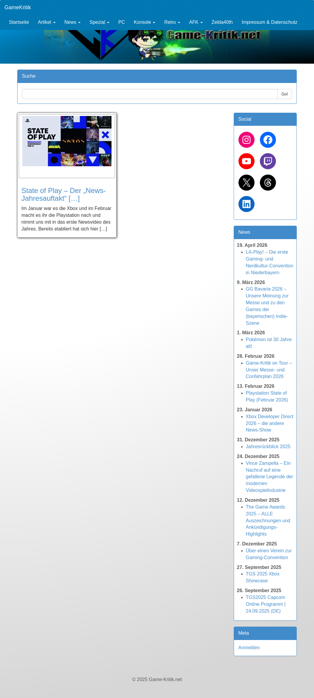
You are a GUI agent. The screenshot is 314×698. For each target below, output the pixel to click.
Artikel (47, 22)
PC (121, 22)
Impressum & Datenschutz (270, 22)
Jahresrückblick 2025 (268, 446)
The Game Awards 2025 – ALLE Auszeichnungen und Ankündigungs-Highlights (268, 520)
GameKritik (17, 7)
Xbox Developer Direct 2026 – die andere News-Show (269, 423)
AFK (196, 22)
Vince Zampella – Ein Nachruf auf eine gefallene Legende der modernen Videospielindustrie (269, 477)
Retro (172, 22)
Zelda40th (222, 22)
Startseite (19, 22)
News (73, 22)
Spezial (99, 22)
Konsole (144, 22)
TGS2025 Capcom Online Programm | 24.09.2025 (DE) (266, 604)
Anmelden (249, 647)
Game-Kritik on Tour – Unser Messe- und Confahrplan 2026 (269, 369)
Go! (284, 94)
